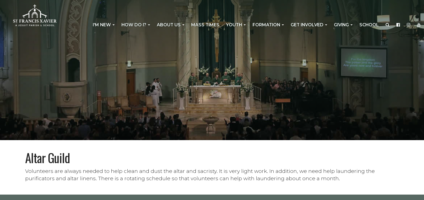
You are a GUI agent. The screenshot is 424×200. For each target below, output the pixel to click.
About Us (170, 24)
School (369, 24)
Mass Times (205, 24)
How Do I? (135, 24)
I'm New (104, 24)
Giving (343, 24)
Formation (268, 24)
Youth (236, 24)
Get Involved (309, 24)
